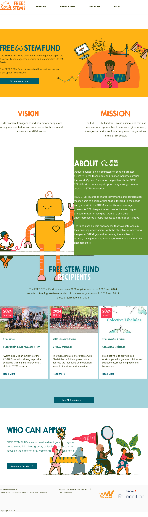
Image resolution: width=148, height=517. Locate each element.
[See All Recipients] (74, 400)
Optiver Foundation (16, 72)
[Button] (24, 342)
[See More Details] (22, 466)
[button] (94, 7)
